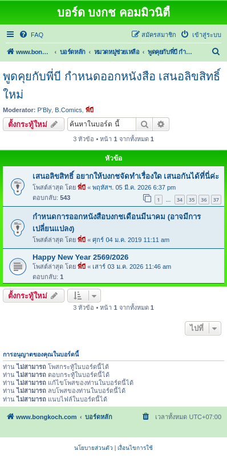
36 (203, 199)
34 (180, 199)
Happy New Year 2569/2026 (80, 257)
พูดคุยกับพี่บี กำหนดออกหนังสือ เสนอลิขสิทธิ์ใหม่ (111, 85)
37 (216, 199)
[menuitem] (31, 35)
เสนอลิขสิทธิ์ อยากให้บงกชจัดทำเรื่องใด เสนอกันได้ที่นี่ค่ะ (126, 176)
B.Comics (68, 109)
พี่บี (90, 109)
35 (191, 199)
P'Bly (45, 109)
